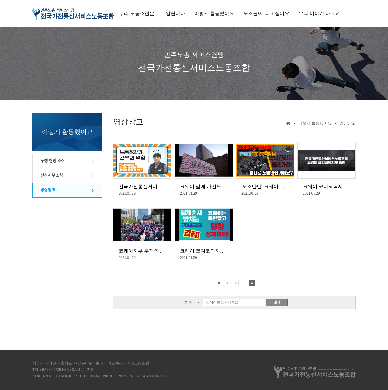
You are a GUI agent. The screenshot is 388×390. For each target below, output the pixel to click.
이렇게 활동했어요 (214, 13)
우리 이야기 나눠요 (319, 13)
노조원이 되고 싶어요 (266, 13)
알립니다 (175, 13)
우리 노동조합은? (138, 13)
